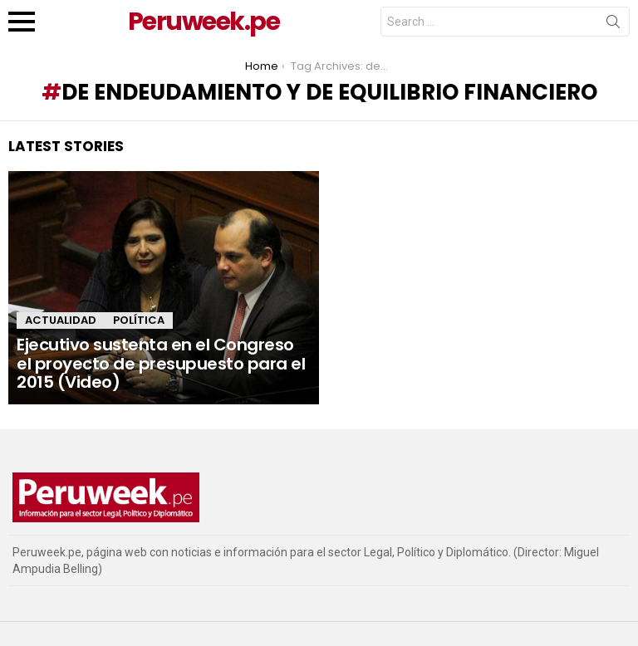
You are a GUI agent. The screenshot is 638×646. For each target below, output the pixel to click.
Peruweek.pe (204, 21)
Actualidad (60, 320)
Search (613, 25)
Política (138, 320)
